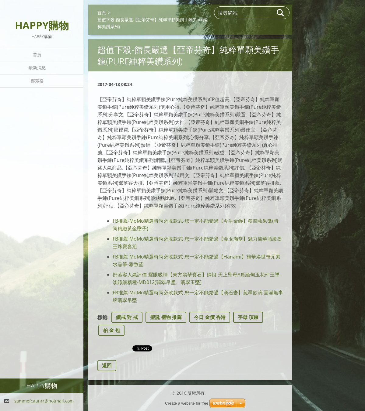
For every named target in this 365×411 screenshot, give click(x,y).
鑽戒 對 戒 (127, 317)
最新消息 (37, 67)
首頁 (37, 54)
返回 (107, 365)
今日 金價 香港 (210, 317)
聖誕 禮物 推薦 (166, 317)
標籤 (102, 317)
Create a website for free (186, 403)
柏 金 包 (111, 330)
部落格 (37, 81)
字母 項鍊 (248, 317)
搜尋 (281, 12)
